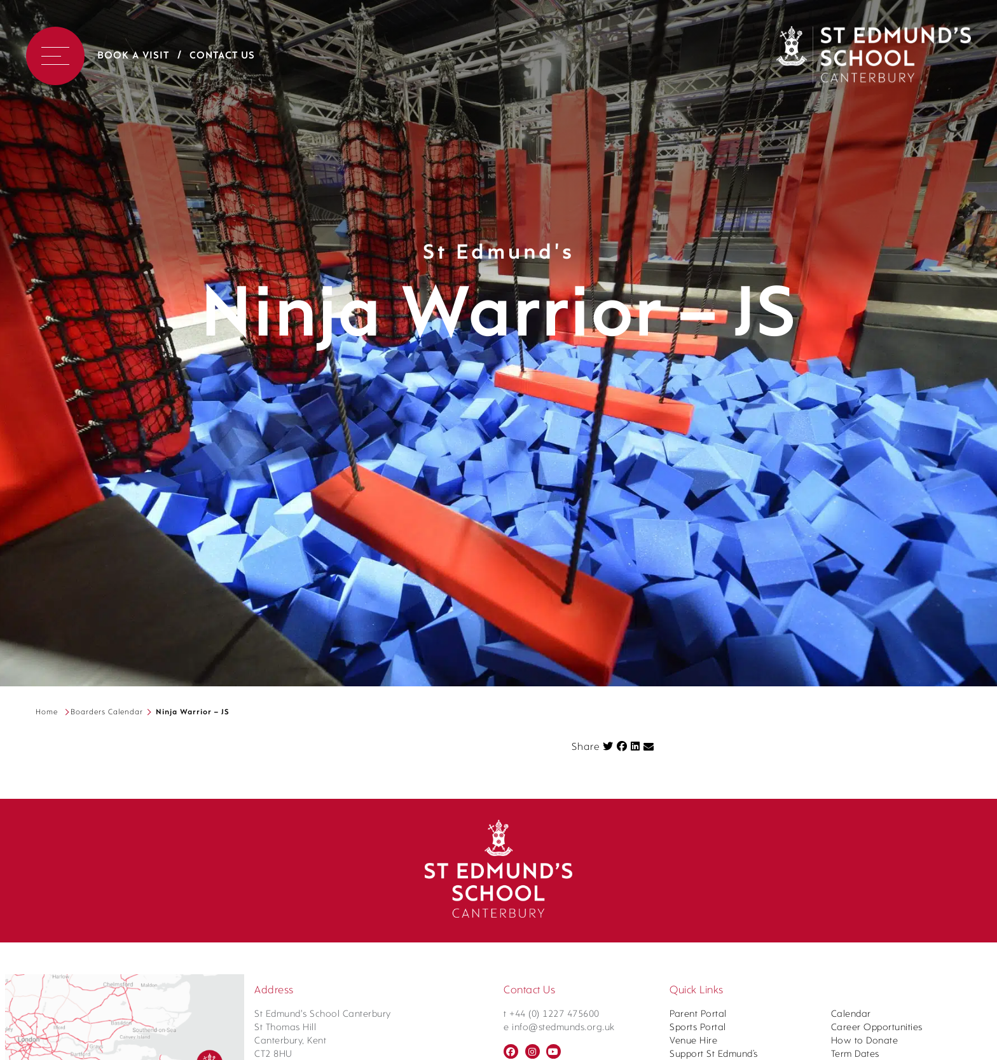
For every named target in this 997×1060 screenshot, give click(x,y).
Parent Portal (698, 1014)
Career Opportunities (877, 1028)
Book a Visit (133, 56)
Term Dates (855, 1054)
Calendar (851, 1014)
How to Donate (864, 1041)
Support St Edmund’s (714, 1054)
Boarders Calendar (107, 712)
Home (47, 712)
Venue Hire (693, 1041)
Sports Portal (698, 1028)
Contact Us (222, 56)
